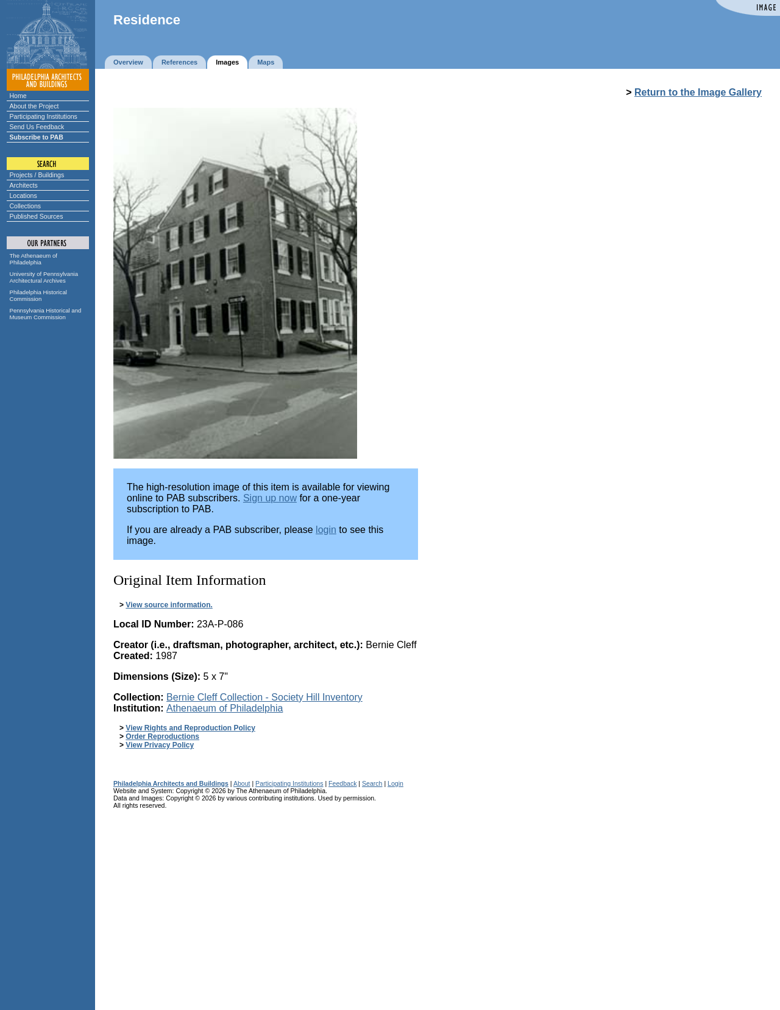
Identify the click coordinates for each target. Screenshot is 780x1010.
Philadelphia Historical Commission (38, 295)
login (326, 529)
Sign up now (270, 498)
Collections (25, 206)
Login (395, 783)
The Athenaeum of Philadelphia (33, 259)
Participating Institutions (43, 116)
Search (372, 783)
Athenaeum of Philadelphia (224, 708)
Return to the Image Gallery (698, 92)
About (241, 783)
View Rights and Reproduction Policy (190, 728)
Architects (24, 185)
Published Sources (36, 216)
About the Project (34, 106)
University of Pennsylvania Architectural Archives (44, 277)
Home (18, 95)
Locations (23, 195)
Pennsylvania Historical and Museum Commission (46, 313)
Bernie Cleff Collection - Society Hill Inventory (264, 697)
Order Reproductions (162, 736)
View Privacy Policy (160, 745)
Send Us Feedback (37, 126)
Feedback (342, 783)
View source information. (169, 605)
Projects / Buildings (37, 174)
